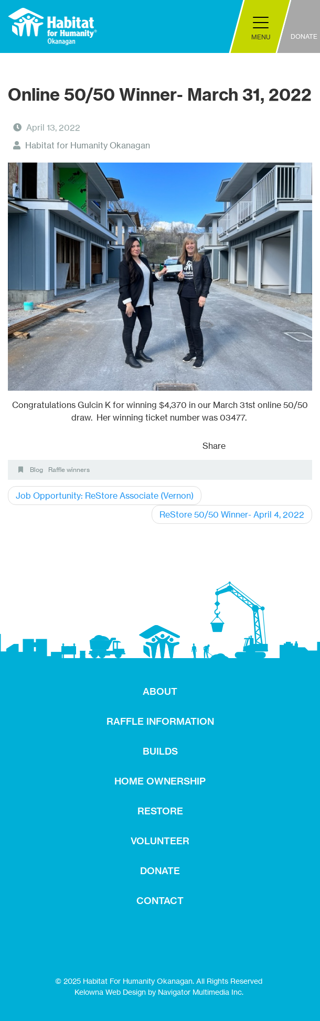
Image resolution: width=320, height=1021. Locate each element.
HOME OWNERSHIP (160, 781)
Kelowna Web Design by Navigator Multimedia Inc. (158, 991)
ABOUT (160, 691)
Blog (36, 470)
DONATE (160, 871)
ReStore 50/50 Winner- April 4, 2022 (231, 514)
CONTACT (160, 901)
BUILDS (160, 751)
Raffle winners (69, 470)
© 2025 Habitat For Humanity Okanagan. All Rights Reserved (158, 980)
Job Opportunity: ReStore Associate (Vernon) (105, 495)
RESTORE (160, 811)
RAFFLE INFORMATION (160, 721)
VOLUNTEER (160, 841)
